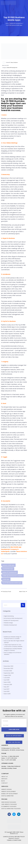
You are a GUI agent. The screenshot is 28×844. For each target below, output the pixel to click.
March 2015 (7, 694)
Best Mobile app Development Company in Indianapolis (11, 549)
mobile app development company (12, 576)
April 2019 (6, 680)
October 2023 (8, 671)
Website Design (8, 623)
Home (7, 23)
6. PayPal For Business (8, 321)
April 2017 (6, 689)
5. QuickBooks (5, 274)
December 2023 (8, 666)
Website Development (10, 625)
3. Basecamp (5, 174)
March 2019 (7, 682)
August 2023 (7, 675)
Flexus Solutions (14, 62)
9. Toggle (4, 457)
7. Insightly (4, 362)
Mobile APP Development (16, 23)
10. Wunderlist (5, 501)
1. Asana (3, 115)
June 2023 (7, 677)
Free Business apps (7, 569)
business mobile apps (8, 565)
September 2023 (9, 673)
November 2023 (8, 668)
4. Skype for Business (8, 238)
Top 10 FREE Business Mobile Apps (11, 583)
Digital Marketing (9, 616)
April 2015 (6, 691)
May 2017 (6, 687)
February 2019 (8, 684)
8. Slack (3, 403)
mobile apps (5, 579)
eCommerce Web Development (13, 618)
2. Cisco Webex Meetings (9, 143)
